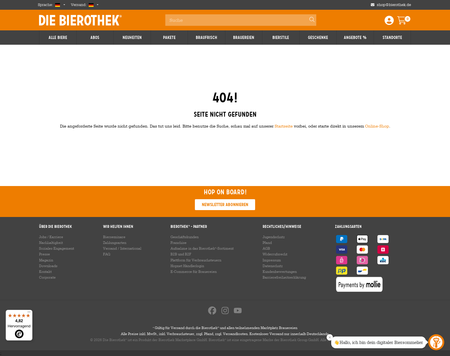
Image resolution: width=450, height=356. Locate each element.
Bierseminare (114, 237)
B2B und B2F (180, 254)
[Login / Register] (389, 22)
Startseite (284, 126)
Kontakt (45, 271)
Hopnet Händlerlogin (187, 266)
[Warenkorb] (405, 22)
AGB (266, 248)
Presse (44, 254)
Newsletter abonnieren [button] (225, 204)
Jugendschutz (274, 237)
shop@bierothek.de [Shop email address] (394, 5)
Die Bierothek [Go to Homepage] (80, 20)
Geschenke (318, 37)
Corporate (47, 277)
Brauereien (243, 37)
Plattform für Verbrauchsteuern (195, 260)
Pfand (267, 242)
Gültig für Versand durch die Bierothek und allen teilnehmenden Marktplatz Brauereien (225, 328)
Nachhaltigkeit (51, 242)
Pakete (169, 37)
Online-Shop (377, 126)
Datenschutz (273, 266)
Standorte (392, 37)
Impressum (272, 260)
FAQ (106, 254)
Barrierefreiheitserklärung (284, 277)
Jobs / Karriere (51, 237)
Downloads (48, 266)
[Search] (309, 20)
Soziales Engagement (56, 248)
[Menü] (29, 313)
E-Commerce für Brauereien (193, 271)
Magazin (46, 260)
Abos (94, 37)
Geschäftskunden (184, 237)
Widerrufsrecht (275, 254)
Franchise (178, 242)
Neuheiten (132, 37)
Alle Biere (58, 37)
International (130, 248)
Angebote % (355, 37)
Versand (110, 248)
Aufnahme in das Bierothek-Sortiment (202, 248)
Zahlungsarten (114, 242)
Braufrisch (206, 37)
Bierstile (280, 37)
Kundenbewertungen (280, 271)
